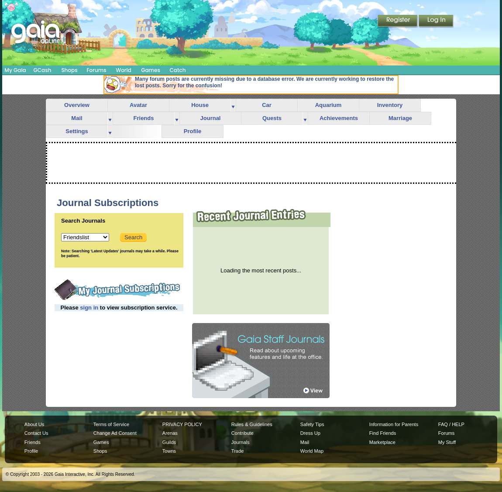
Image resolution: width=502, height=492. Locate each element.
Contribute (242, 433)
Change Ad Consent (115, 433)
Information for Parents (393, 424)
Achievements (339, 118)
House (200, 105)
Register (398, 21)
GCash (43, 70)
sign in (89, 307)
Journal (210, 118)
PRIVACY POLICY (182, 424)
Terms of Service (111, 424)
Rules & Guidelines (251, 424)
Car (267, 105)
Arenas (170, 433)
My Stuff (447, 442)
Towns (169, 451)
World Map (311, 451)
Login (436, 21)
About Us (34, 424)
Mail (76, 118)
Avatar (138, 105)
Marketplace (382, 442)
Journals (240, 442)
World (123, 70)
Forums (96, 70)
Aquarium (328, 105)
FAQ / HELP (451, 424)
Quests (272, 118)
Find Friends (382, 433)
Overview (76, 105)
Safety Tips (312, 424)
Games (150, 70)
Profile (192, 131)
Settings (76, 131)
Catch (178, 70)
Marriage (400, 118)
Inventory (390, 105)
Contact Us (36, 433)
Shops (69, 70)
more (233, 105)
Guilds (169, 442)
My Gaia (15, 70)
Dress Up (310, 433)
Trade (237, 451)
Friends (144, 118)
